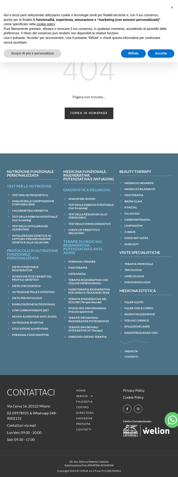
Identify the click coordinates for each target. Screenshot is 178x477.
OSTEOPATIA (77, 274)
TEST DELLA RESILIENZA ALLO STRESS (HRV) (87, 216)
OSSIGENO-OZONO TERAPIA (87, 336)
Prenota (83, 424)
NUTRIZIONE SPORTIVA (28, 322)
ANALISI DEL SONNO (81, 198)
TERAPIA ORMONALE (138, 264)
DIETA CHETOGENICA (26, 286)
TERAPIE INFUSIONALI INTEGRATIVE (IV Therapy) (85, 328)
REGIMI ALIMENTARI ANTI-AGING (34, 316)
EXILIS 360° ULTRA (136, 238)
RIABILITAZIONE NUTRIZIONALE (33, 304)
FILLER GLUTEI (133, 302)
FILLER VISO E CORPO (138, 308)
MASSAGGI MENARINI (139, 183)
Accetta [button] (161, 53)
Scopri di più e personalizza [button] (32, 53)
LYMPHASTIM (133, 225)
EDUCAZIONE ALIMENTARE (30, 328)
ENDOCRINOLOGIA (137, 282)
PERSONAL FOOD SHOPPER (30, 335)
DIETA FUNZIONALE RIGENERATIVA (25, 268)
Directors (85, 412)
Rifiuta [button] (133, 53)
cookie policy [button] (46, 24)
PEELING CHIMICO (136, 320)
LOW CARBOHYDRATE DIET (30, 310)
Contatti (84, 429)
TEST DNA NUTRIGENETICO (30, 195)
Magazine (84, 418)
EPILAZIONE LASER (137, 326)
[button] (172, 7)
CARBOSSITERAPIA (137, 219)
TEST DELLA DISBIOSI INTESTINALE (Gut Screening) (34, 218)
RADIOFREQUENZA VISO (141, 332)
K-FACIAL (130, 207)
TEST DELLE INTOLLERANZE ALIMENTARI (30, 227)
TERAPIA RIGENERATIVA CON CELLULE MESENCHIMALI (88, 281)
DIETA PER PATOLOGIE (27, 298)
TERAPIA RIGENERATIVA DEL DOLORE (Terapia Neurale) (87, 300)
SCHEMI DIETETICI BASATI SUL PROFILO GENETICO (32, 278)
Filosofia (84, 401)
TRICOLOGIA (133, 270)
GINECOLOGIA (134, 276)
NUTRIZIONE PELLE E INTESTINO (33, 292)
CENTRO (82, 407)
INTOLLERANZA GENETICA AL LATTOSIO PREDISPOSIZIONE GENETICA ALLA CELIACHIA (31, 239)
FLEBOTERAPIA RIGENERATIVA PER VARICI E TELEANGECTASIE (89, 291)
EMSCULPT (131, 244)
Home (81, 390)
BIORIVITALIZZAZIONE (139, 314)
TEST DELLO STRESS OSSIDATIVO (89, 224)
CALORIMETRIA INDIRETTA (30, 210)
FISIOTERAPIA (78, 267)
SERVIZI (84, 396)
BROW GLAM (133, 201)
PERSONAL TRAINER (81, 261)
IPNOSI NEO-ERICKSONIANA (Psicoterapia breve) (87, 309)
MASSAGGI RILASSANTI (139, 189)
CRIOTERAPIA (133, 195)
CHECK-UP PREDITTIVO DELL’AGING (84, 231)
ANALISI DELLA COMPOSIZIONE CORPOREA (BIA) (33, 202)
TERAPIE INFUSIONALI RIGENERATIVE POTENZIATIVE (88, 319)
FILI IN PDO (132, 213)
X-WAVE (130, 232)
